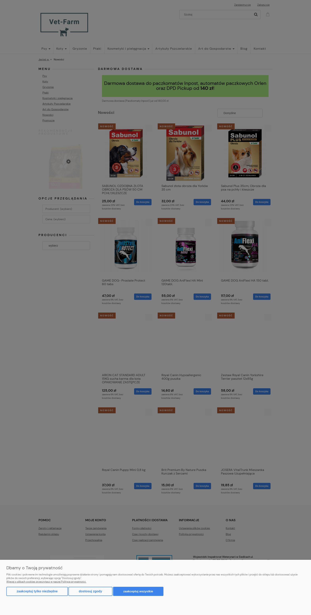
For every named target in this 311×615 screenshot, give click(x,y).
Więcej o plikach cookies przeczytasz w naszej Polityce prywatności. (46, 581)
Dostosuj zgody (90, 591)
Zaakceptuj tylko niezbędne (37, 591)
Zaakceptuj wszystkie (138, 591)
